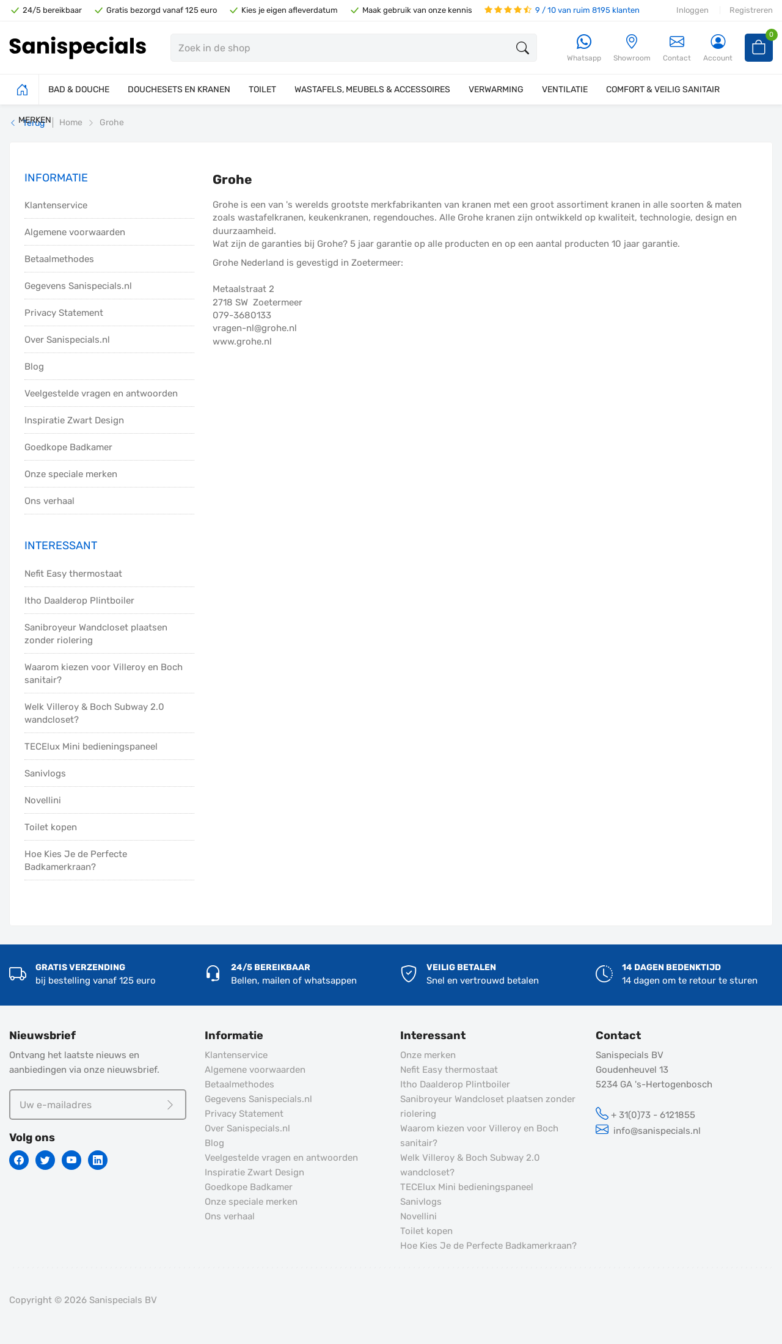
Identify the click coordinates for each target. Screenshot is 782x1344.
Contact (677, 48)
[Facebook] (19, 1160)
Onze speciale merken (70, 474)
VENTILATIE (565, 89)
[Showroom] (632, 49)
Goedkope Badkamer (68, 447)
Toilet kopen (50, 827)
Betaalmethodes (59, 259)
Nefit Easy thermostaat (73, 573)
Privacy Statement (63, 312)
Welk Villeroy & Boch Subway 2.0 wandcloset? (94, 713)
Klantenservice (55, 205)
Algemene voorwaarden (74, 232)
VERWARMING (496, 89)
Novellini (42, 800)
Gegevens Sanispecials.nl (78, 285)
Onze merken (428, 1055)
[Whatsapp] (584, 49)
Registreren (751, 10)
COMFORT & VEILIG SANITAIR (663, 89)
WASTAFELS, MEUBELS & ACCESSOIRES (372, 89)
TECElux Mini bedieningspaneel (91, 746)
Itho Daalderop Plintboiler (79, 600)
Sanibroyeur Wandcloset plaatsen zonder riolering (95, 634)
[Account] (718, 49)
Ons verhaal (49, 500)
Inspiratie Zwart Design (74, 420)
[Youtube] (71, 1160)
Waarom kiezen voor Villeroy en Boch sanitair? (103, 673)
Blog (34, 366)
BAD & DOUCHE (78, 89)
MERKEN (34, 120)
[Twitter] (45, 1160)
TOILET (262, 89)
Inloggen (692, 10)
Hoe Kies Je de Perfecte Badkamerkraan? (75, 860)
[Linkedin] (98, 1160)
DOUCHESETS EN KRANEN (179, 89)
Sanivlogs (45, 773)
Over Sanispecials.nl (67, 339)
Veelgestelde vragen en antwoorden (101, 393)
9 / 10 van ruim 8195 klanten (562, 10)
